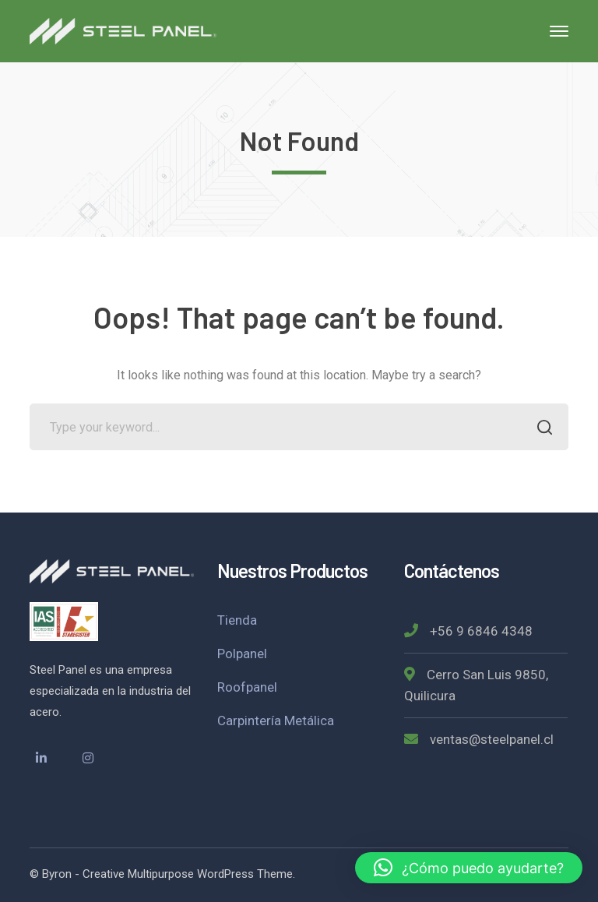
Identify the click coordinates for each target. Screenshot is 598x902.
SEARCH (540, 428)
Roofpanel (247, 687)
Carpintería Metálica (275, 720)
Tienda (237, 620)
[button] (468, 867)
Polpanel (242, 653)
